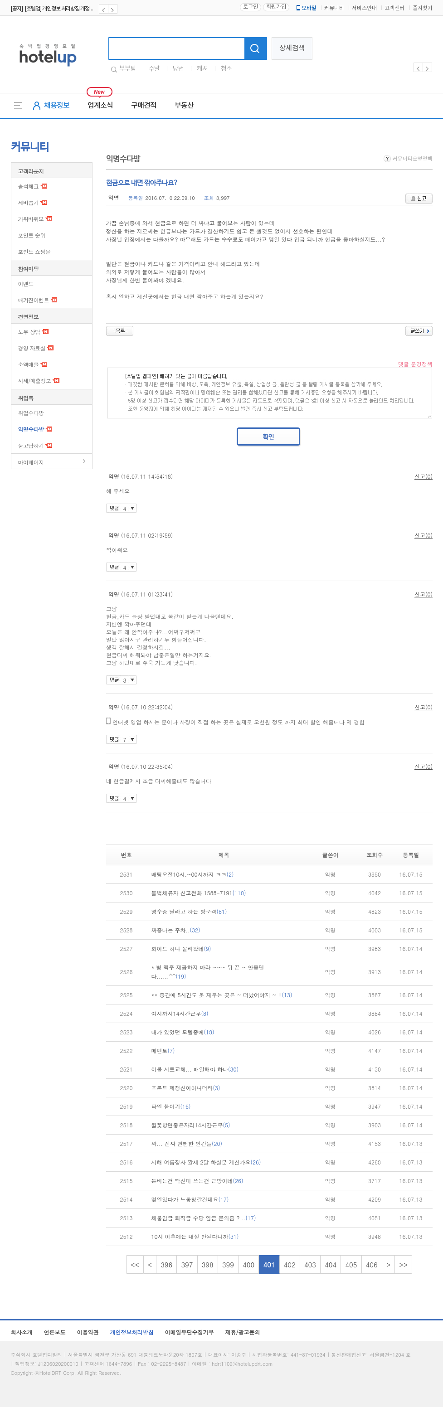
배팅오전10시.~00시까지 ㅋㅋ (192, 874)
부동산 (184, 106)
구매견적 (143, 106)
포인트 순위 (31, 235)
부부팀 (127, 69)
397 (187, 1264)
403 (310, 1264)
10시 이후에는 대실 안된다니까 (195, 1236)
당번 (178, 69)
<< (135, 1264)
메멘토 (163, 1050)
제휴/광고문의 (242, 1332)
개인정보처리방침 (132, 1332)
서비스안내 (364, 8)
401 (269, 1264)
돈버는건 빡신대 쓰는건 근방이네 (197, 1180)
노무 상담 (29, 331)
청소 (226, 69)
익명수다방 (31, 429)
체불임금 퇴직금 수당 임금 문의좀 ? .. (203, 1218)
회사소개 (22, 1332)
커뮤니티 (334, 8)
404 (330, 1264)
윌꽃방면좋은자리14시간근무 (190, 1125)
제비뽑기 (28, 202)
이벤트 (26, 283)
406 (372, 1264)
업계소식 (100, 106)
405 (351, 1264)
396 (166, 1264)
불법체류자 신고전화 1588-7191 (198, 893)
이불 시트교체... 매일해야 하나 (195, 1069)
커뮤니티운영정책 (408, 158)
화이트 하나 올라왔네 (181, 948)
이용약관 (88, 1332)
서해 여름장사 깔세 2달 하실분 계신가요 (206, 1162)
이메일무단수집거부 (189, 1332)
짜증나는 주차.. (175, 930)
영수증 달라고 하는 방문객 (189, 911)
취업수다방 (31, 413)
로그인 (250, 7)
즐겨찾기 (423, 8)
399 (228, 1264)
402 (290, 1264)
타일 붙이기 (171, 1106)
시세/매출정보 (34, 380)
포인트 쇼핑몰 (34, 251)
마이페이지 (31, 462)
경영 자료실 (31, 348)
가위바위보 (31, 219)
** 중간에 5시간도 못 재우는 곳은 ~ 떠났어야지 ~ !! (221, 995)
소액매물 (28, 364)
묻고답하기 (31, 445)
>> (403, 1264)
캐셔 (202, 69)
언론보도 (55, 1332)
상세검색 (292, 48)
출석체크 (28, 186)
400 (248, 1264)
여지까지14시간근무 (180, 1013)
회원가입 (276, 7)
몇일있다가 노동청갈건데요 (190, 1199)
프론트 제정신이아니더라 (185, 1088)
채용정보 (56, 106)
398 (208, 1264)
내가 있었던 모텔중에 (182, 1032)
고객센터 (394, 8)
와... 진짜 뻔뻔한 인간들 (187, 1143)
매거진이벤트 (33, 300)
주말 (154, 69)
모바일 (305, 8)
